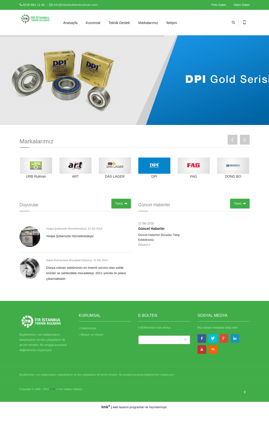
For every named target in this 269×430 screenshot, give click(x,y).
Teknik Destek (119, 23)
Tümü (121, 203)
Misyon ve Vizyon (91, 334)
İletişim (171, 23)
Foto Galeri (218, 5)
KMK (53, 389)
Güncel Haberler (151, 229)
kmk (106, 407)
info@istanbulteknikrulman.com (75, 5)
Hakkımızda (87, 328)
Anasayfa (70, 23)
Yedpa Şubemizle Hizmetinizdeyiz (70, 236)
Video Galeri (242, 5)
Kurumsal (93, 23)
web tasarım (121, 407)
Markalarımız (148, 23)
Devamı (144, 244)
